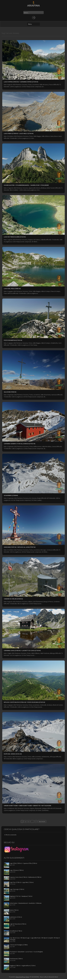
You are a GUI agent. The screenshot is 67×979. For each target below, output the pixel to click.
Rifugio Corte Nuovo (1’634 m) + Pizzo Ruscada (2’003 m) (24, 702)
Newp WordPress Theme (22, 977)
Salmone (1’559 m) (10, 392)
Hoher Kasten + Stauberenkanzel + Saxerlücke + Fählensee (26, 185)
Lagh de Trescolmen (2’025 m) (15, 237)
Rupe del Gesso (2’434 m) (13, 754)
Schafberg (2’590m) (11, 495)
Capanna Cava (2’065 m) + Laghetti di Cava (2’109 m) (22, 650)
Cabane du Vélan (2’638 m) (13, 599)
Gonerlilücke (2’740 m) (16, 931)
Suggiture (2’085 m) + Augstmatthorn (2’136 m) (22, 965)
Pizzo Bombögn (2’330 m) (13, 340)
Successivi (42, 821)
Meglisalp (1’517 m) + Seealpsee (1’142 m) (21, 896)
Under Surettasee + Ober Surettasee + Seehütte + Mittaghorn (27, 805)
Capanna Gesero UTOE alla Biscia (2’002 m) (19, 443)
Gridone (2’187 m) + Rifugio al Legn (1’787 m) (19, 547)
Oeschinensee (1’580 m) (16, 959)
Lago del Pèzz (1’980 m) (12, 288)
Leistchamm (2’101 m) (16, 917)
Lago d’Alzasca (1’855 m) (17, 870)
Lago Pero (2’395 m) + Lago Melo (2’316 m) (18, 133)
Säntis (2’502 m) (14, 910)
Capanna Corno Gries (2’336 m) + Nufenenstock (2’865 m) (25, 877)
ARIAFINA (33, 5)
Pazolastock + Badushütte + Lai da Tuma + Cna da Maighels (26, 952)
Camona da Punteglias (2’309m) (19, 945)
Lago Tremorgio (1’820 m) (17, 889)
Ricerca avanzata (11, 835)
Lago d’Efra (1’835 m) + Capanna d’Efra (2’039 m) (21, 82)
